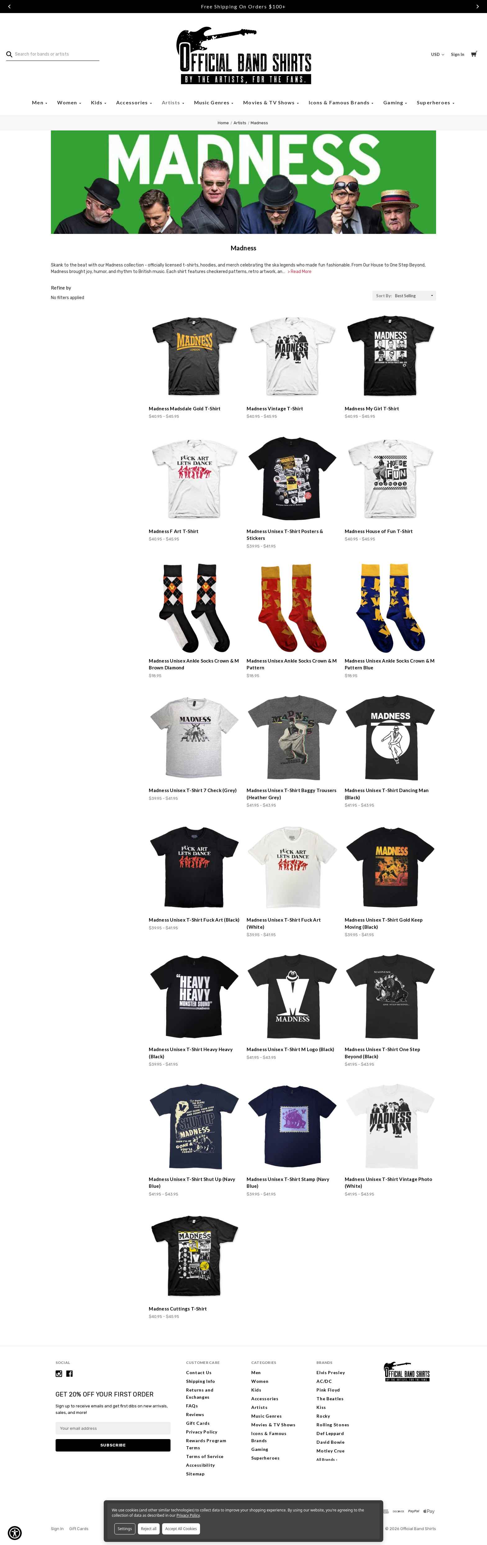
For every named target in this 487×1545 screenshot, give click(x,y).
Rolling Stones (332, 1424)
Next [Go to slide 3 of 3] (478, 6)
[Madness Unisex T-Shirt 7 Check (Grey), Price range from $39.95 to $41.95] (194, 737)
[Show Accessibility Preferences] (15, 1533)
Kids (97, 102)
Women (68, 102)
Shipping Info (200, 1381)
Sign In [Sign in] (457, 54)
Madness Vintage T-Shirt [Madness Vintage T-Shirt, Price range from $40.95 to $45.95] (275, 408)
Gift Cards (198, 1423)
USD (437, 54)
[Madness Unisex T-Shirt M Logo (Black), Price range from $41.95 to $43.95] (292, 996)
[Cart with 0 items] (474, 54)
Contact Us (199, 1372)
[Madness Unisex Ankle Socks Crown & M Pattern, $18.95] (292, 608)
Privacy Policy (201, 1431)
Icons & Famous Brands (340, 102)
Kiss (321, 1407)
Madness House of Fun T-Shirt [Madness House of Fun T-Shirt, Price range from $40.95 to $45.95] (379, 531)
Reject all (149, 1528)
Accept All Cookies (181, 1528)
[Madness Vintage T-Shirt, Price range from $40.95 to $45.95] (292, 356)
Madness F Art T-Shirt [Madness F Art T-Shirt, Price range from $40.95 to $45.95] (173, 531)
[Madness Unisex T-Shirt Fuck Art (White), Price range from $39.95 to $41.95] (292, 867)
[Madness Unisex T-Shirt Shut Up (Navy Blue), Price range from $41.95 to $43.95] (194, 1126)
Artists (172, 102)
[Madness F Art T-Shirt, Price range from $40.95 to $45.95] (194, 478)
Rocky (323, 1416)
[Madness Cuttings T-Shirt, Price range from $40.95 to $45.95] (194, 1256)
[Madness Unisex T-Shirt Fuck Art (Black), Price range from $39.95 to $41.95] (194, 867)
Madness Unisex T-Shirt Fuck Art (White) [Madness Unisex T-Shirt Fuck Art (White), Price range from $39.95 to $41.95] (284, 923)
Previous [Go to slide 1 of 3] (9, 6)
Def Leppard (330, 1433)
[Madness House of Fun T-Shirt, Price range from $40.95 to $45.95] (390, 478)
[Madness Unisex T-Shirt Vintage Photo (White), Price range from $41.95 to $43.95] (390, 1126)
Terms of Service (205, 1456)
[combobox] (52, 54)
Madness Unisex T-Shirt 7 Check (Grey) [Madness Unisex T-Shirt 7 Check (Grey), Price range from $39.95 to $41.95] (193, 790)
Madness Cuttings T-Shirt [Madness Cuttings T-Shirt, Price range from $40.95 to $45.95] (178, 1308)
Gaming (393, 102)
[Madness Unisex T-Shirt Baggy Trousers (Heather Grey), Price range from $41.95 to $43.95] (292, 737)
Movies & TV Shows (269, 102)
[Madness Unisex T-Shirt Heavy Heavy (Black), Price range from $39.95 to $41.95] (194, 996)
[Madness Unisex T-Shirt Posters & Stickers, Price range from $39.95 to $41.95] (292, 478)
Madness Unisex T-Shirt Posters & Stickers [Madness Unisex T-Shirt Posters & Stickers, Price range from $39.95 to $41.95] (285, 534)
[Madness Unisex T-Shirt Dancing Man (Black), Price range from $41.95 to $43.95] (390, 737)
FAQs (192, 1405)
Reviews (195, 1414)
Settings (125, 1528)
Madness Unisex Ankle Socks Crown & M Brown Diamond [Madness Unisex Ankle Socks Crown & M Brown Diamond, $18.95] (194, 664)
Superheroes (434, 102)
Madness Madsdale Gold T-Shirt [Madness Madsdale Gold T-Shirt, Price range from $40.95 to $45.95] (185, 408)
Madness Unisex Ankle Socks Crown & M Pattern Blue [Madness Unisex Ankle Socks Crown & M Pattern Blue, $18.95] (390, 664)
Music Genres (212, 102)
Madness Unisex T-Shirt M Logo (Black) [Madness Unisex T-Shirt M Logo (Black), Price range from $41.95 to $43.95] (290, 1049)
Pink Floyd (328, 1389)
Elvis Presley (330, 1372)
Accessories (132, 102)
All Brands (325, 1459)
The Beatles (330, 1398)
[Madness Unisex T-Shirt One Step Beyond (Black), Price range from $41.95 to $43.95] (390, 996)
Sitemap (195, 1473)
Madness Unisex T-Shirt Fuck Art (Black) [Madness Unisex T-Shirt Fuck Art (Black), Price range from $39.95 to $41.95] (194, 920)
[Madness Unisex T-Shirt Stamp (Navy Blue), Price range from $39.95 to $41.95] (292, 1126)
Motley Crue (330, 1450)
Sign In (57, 1528)
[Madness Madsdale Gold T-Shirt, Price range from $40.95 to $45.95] (194, 356)
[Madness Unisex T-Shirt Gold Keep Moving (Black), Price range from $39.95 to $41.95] (390, 867)
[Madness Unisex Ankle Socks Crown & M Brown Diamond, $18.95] (194, 608)
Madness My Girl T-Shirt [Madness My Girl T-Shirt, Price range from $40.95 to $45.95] (372, 408)
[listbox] (415, 295)
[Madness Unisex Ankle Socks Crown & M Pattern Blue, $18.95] (390, 608)
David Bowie (330, 1442)
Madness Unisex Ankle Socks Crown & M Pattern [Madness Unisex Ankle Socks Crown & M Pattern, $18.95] (292, 664)
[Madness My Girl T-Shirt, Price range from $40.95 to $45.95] (390, 356)
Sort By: (384, 295)
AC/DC (324, 1381)
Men (38, 102)
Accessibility (200, 1465)
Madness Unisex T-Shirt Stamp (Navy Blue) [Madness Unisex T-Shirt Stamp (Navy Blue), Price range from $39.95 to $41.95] (288, 1182)
